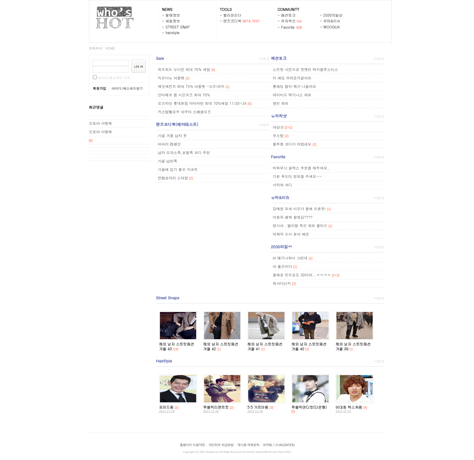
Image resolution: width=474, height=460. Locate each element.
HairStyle (164, 361)
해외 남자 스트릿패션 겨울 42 (220, 346)
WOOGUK (331, 26)
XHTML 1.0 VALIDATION (278, 444)
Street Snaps (167, 298)
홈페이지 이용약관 (192, 444)
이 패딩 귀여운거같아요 (292, 77)
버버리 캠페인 (169, 143)
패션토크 (288, 15)
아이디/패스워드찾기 (127, 88)
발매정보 (173, 15)
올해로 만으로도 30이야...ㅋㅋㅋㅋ (302, 274)
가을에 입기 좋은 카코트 (178, 169)
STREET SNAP (178, 26)
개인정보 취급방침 (221, 444)
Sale (160, 58)
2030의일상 (333, 15)
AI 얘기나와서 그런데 (290, 257)
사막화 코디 (282, 184)
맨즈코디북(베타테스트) (177, 124)
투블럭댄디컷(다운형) (309, 407)
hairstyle (173, 32)
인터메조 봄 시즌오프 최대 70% (184, 94)
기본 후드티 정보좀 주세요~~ (297, 176)
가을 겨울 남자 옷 (172, 135)
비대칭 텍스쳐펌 (349, 407)
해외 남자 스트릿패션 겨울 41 (264, 346)
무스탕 (278, 135)
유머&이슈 (331, 20)
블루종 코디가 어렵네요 (292, 143)
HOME (110, 48)
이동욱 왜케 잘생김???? (293, 217)
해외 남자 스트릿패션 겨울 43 (176, 346)
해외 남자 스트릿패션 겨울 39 (353, 346)
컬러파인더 (232, 15)
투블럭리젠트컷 (216, 407)
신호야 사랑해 (100, 123)
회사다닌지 (282, 283)
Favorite (288, 27)
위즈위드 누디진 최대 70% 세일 (184, 69)
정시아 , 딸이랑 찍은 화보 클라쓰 (300, 225)
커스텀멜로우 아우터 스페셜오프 (184, 111)
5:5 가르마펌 (257, 407)
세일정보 (173, 20)
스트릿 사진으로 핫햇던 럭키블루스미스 (305, 69)
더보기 (264, 58)
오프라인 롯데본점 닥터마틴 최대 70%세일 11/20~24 (202, 103)
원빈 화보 (280, 103)
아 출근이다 (282, 266)
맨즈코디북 (232, 20)
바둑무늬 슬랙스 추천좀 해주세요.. (301, 167)
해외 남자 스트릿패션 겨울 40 (308, 346)
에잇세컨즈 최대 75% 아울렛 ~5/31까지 (191, 86)
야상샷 (278, 127)
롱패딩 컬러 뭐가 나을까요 (294, 86)
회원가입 (99, 88)
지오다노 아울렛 (171, 77)
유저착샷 (288, 20)
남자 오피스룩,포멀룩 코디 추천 (184, 152)
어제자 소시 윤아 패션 (291, 233)
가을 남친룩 (167, 160)
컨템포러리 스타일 (173, 177)
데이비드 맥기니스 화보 (292, 94)
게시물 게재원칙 (248, 444)
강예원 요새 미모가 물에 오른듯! (299, 208)
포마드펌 (166, 407)
